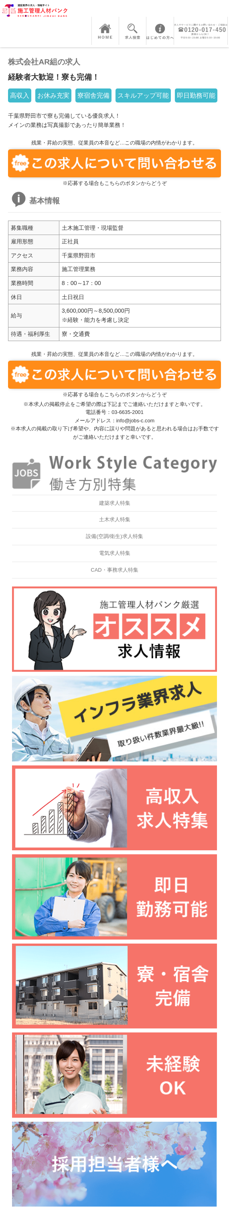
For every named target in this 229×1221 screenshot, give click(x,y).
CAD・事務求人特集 (114, 570)
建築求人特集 (114, 503)
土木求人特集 (114, 519)
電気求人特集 (114, 553)
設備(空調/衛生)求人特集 (114, 536)
